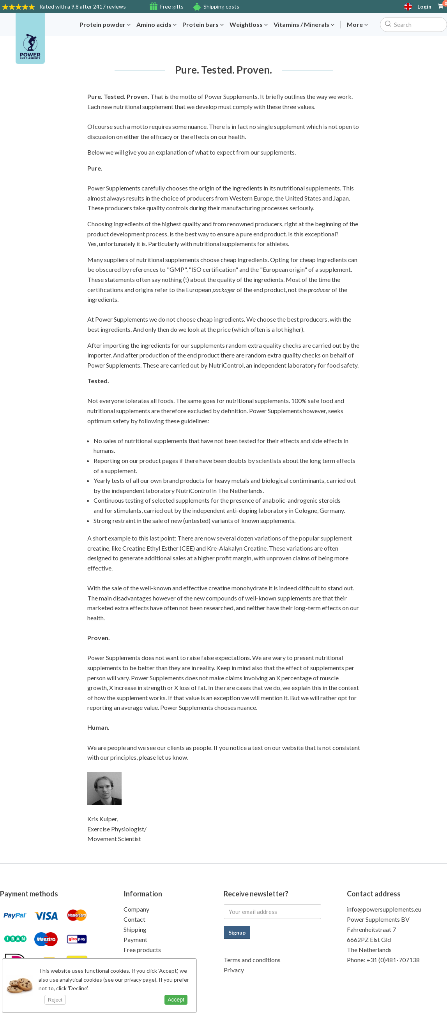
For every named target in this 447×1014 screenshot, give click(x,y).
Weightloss (249, 24)
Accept (176, 999)
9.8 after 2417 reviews (82, 6)
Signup (237, 932)
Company (136, 909)
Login (424, 6)
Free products (142, 949)
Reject (55, 1000)
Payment (135, 939)
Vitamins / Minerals (304, 24)
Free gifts (172, 6)
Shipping (135, 929)
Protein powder (105, 24)
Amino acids (156, 24)
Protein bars (203, 24)
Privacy (234, 970)
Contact (134, 919)
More (357, 24)
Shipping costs (221, 6)
